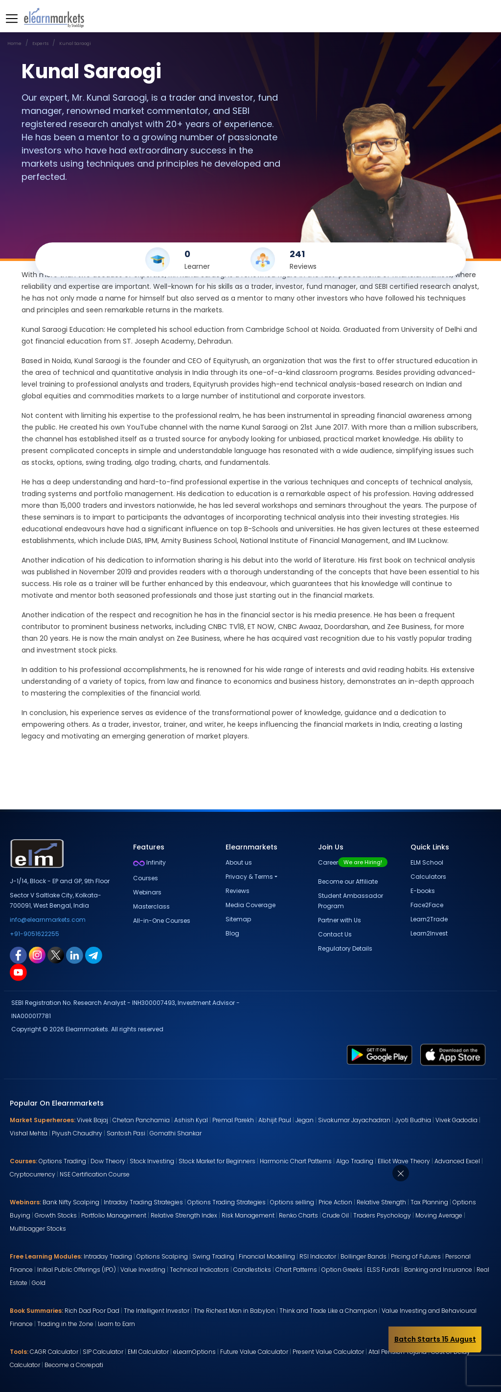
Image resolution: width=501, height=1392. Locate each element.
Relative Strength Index (184, 1215)
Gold (39, 1283)
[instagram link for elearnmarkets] (37, 954)
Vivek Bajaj (92, 1120)
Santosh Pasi (126, 1133)
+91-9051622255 (34, 934)
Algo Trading (354, 1161)
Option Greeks (342, 1269)
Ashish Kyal (191, 1120)
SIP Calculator (103, 1352)
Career (352, 862)
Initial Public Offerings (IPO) (76, 1269)
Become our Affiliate (348, 881)
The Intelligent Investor (156, 1310)
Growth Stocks (56, 1215)
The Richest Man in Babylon (234, 1310)
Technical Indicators (199, 1269)
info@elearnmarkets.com (48, 919)
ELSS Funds (383, 1269)
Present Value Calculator (328, 1352)
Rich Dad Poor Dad (92, 1310)
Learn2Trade (429, 919)
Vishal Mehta (28, 1133)
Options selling (292, 1202)
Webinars (147, 892)
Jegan (305, 1120)
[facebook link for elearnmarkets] (18, 954)
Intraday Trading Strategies (143, 1202)
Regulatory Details (345, 948)
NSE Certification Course (95, 1174)
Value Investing (142, 1269)
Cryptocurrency (32, 1174)
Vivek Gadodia (456, 1120)
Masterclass (151, 906)
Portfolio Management (113, 1215)
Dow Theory (108, 1161)
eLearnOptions (194, 1352)
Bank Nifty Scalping (71, 1202)
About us (239, 862)
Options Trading (62, 1161)
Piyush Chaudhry (77, 1133)
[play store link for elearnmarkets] (379, 1054)
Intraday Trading (108, 1256)
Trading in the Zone (65, 1324)
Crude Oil (335, 1215)
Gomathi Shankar (176, 1133)
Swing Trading (213, 1256)
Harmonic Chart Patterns (296, 1161)
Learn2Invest (429, 933)
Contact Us (335, 934)
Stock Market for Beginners (217, 1161)
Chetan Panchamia (141, 1120)
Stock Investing (152, 1161)
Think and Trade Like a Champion (328, 1310)
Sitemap (238, 919)
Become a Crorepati (74, 1365)
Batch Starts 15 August (435, 1339)
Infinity (149, 862)
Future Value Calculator (254, 1352)
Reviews (238, 891)
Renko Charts (298, 1215)
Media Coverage (250, 905)
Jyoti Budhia (413, 1120)
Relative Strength (381, 1202)
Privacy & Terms (249, 876)
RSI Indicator (317, 1256)
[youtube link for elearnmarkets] (18, 972)
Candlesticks (252, 1269)
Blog (232, 933)
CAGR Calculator (54, 1352)
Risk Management (248, 1215)
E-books (422, 891)
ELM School (426, 862)
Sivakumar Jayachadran (354, 1120)
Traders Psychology (382, 1215)
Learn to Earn (116, 1324)
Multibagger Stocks (38, 1228)
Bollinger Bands (364, 1256)
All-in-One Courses (161, 920)
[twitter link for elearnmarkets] (55, 954)
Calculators (428, 876)
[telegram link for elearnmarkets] (93, 954)
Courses (145, 878)
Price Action (335, 1202)
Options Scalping (162, 1256)
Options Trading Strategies (226, 1202)
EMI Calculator (148, 1352)
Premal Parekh (233, 1120)
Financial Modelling (267, 1256)
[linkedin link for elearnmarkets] (74, 954)
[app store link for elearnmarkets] (453, 1054)
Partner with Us (339, 920)
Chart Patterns (296, 1269)
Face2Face (426, 905)
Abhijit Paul (274, 1120)
